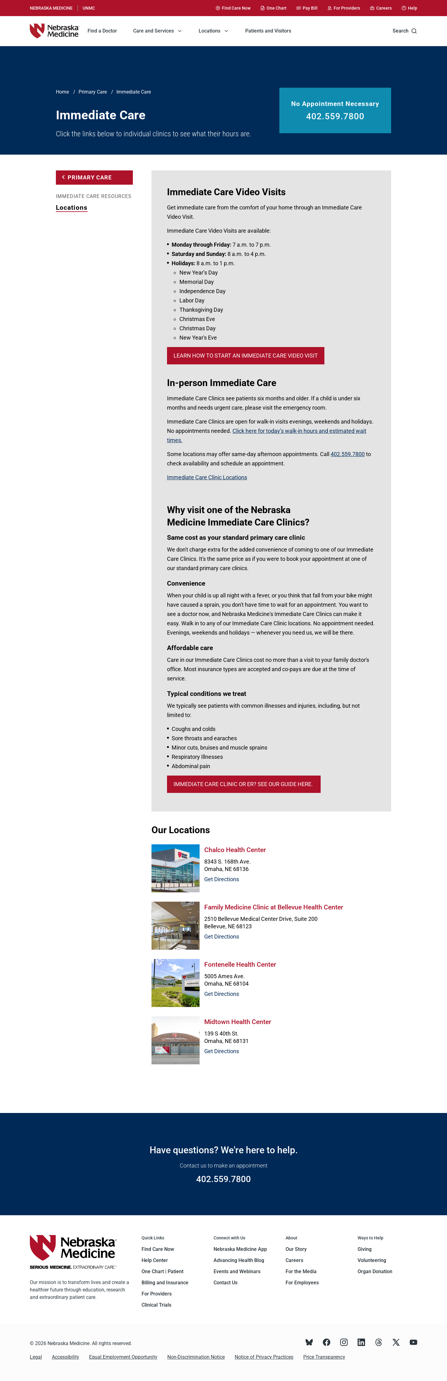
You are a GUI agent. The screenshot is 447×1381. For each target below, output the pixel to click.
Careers (294, 1260)
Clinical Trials (156, 1305)
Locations (72, 207)
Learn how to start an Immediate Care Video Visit (246, 355)
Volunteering (372, 1260)
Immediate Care (133, 92)
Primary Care (93, 92)
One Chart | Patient (162, 1271)
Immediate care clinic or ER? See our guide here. (244, 784)
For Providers (157, 1294)
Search (405, 31)
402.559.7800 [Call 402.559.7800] (335, 116)
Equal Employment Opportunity (123, 1357)
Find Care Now (158, 1249)
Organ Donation (375, 1271)
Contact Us (225, 1283)
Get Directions (221, 879)
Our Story (296, 1249)
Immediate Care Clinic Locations (207, 477)
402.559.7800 (348, 454)
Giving (365, 1249)
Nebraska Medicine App (240, 1249)
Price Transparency (324, 1357)
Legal (36, 1357)
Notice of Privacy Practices (264, 1357)
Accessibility (65, 1357)
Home (62, 92)
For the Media (301, 1271)
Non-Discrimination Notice (196, 1357)
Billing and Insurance (165, 1283)
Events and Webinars (237, 1271)
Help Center (155, 1260)
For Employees (302, 1283)
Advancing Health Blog (239, 1260)
